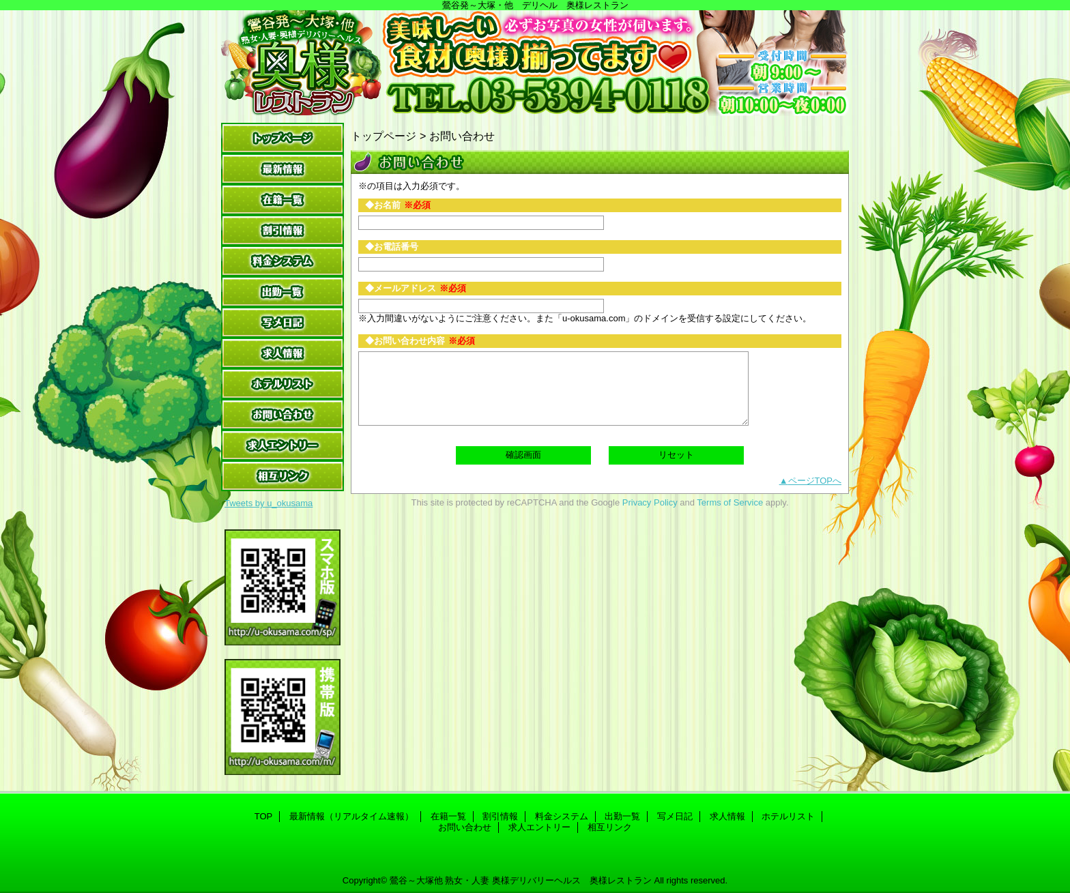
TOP (282, 138)
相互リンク (282, 475)
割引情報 (282, 230)
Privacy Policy (650, 502)
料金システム (282, 261)
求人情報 (282, 353)
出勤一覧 (282, 291)
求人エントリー (282, 445)
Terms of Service (730, 502)
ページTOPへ (815, 480)
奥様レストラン (535, 63)
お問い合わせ (282, 414)
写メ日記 (282, 322)
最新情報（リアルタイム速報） (282, 168)
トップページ (383, 136)
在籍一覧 (282, 199)
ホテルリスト (282, 383)
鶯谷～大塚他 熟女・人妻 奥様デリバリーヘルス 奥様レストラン (521, 880)
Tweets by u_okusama (269, 503)
